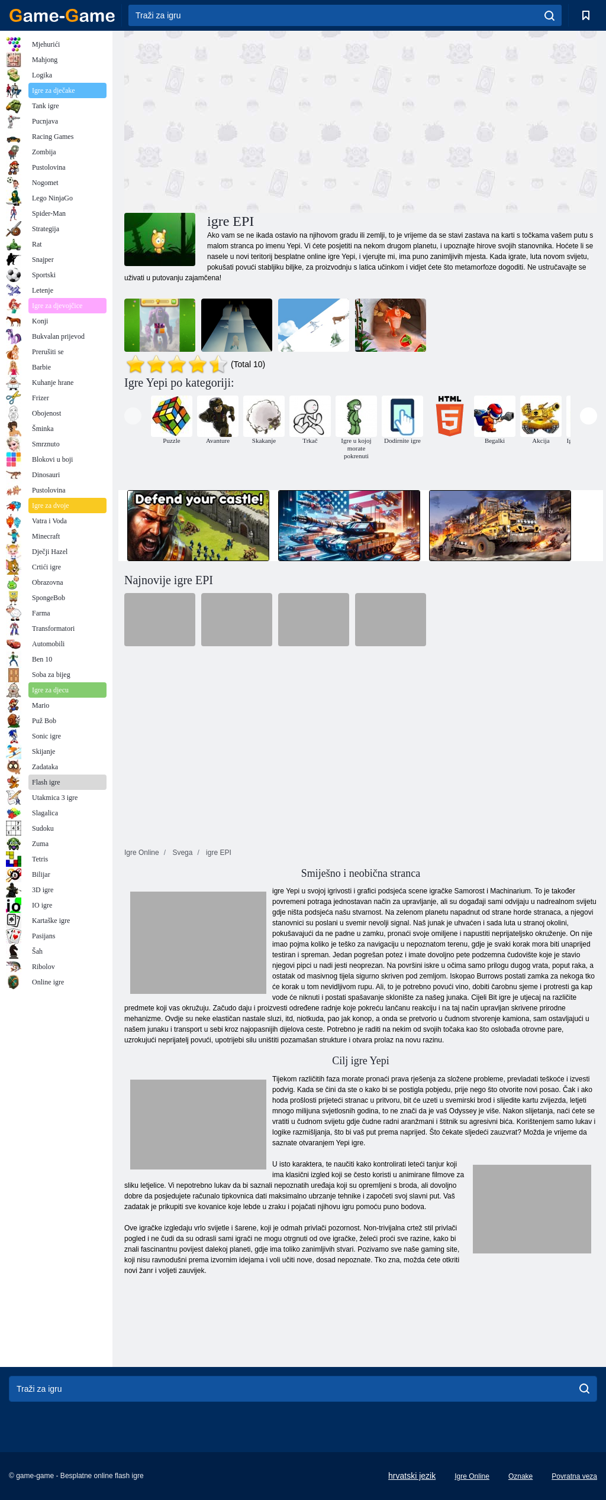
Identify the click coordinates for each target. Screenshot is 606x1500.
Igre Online (471, 1476)
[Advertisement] (242, 120)
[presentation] (132, 416)
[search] (549, 15)
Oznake (520, 1476)
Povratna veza (574, 1476)
